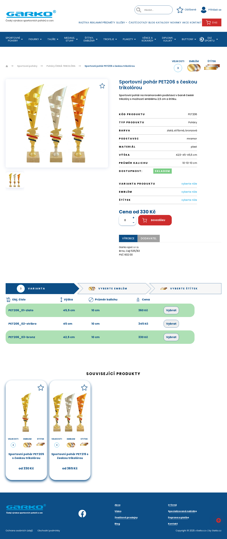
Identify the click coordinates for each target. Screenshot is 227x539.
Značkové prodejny (126, 517)
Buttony (189, 39)
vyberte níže (189, 183)
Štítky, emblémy (91, 39)
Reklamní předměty (102, 22)
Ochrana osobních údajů (19, 530)
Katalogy (162, 22)
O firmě (172, 505)
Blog (151, 22)
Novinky (175, 22)
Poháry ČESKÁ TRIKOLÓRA (61, 66)
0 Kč (211, 22)
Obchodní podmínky (48, 530)
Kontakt (196, 22)
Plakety (130, 39)
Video (118, 511)
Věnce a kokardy (149, 39)
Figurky (36, 39)
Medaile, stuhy (71, 39)
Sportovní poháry (15, 39)
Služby (122, 22)
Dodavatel (149, 238)
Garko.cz (216, 530)
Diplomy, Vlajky (169, 39)
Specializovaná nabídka (182, 511)
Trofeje (110, 39)
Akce (185, 22)
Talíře (53, 39)
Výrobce (128, 238)
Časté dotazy (138, 22)
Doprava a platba (178, 517)
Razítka (84, 22)
